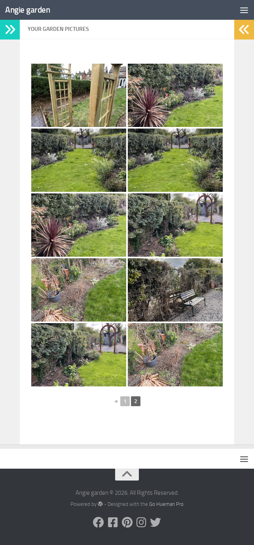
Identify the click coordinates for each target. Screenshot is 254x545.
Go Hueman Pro (166, 504)
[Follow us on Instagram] (141, 522)
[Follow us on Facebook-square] (112, 522)
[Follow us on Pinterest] (127, 522)
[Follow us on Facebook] (98, 522)
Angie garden (27, 10)
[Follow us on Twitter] (155, 522)
